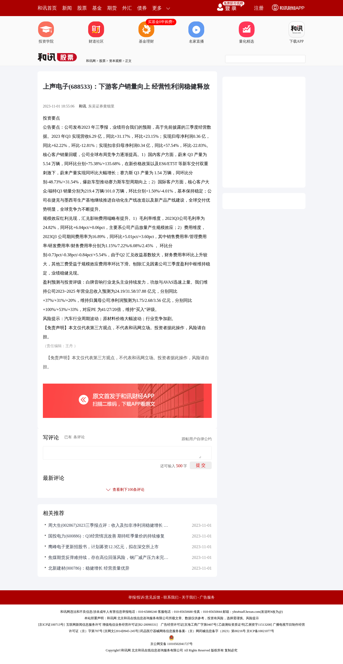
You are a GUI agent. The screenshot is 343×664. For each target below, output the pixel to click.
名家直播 (196, 32)
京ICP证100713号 (51, 624)
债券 (142, 8)
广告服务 (207, 597)
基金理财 (146, 32)
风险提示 (252, 618)
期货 (112, 8)
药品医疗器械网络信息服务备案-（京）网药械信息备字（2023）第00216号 (193, 631)
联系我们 (170, 597)
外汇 (127, 8)
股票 (82, 8)
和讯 (82, 106)
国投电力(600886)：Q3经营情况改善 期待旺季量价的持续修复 (106, 536)
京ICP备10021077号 (260, 631)
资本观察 (115, 61)
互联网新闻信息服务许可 (84, 624)
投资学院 (46, 32)
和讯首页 (47, 8)
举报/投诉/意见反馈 (144, 597)
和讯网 (91, 61)
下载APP (297, 32)
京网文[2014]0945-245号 (121, 631)
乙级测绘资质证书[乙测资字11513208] (245, 624)
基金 (97, 8)
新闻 (67, 8)
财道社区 (96, 32)
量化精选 (246, 32)
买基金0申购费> (161, 22)
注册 (259, 8)
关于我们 (189, 597)
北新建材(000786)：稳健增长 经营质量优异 (88, 568)
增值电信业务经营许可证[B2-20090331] (130, 624)
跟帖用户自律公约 (197, 439)
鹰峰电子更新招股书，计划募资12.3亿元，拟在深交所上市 (103, 546)
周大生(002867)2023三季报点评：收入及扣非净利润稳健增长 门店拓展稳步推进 (110, 525)
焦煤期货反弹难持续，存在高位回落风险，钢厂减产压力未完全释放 (110, 557)
